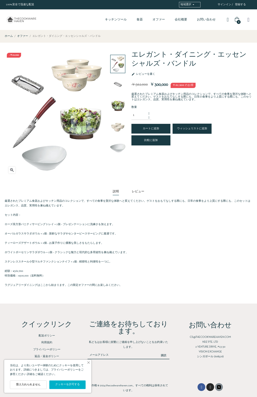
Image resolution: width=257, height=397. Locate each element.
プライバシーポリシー (46, 349)
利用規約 (46, 342)
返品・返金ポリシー (47, 356)
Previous (118, 159)
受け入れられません (28, 384)
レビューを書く (143, 74)
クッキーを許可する (67, 384)
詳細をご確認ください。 (42, 374)
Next (118, 52)
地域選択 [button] (186, 4)
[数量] (139, 115)
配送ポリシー (47, 336)
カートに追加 (151, 128)
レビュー (138, 191)
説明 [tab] (116, 191)
